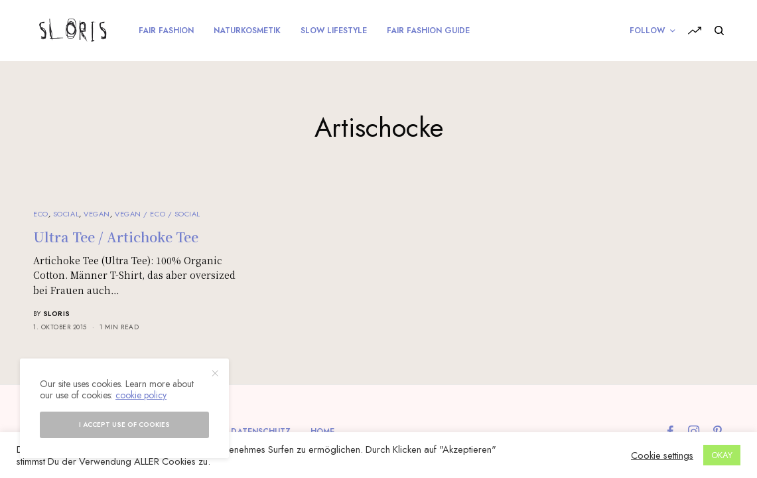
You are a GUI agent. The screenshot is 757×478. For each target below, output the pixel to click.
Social (66, 213)
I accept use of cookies (124, 425)
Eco (40, 213)
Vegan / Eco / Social (157, 213)
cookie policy (141, 395)
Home (322, 432)
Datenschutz (261, 432)
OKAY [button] (721, 455)
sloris (56, 314)
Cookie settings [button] (662, 455)
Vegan (97, 213)
